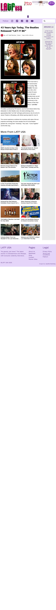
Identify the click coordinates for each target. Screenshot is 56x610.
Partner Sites (33, 259)
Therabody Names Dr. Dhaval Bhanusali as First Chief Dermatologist (29, 148)
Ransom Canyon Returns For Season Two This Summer (9, 166)
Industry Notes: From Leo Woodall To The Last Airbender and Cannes (9, 237)
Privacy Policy (47, 251)
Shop (30, 255)
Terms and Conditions (46, 254)
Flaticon (45, 257)
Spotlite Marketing (50, 263)
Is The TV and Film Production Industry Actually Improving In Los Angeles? (9, 184)
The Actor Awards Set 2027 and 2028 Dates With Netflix (30, 184)
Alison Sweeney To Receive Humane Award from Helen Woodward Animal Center (29, 202)
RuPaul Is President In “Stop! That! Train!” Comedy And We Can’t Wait (29, 166)
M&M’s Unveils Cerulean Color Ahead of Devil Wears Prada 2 (9, 148)
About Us (32, 251)
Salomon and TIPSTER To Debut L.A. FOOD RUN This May (30, 237)
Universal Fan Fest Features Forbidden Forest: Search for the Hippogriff (10, 202)
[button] (28, 16)
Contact (31, 257)
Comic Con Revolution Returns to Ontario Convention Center (30, 220)
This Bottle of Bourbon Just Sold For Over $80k (10, 220)
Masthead (32, 253)
